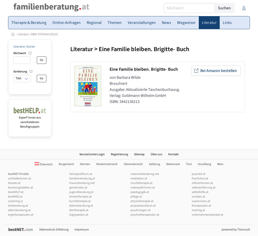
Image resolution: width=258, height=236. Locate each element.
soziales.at (198, 196)
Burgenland (66, 164)
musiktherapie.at (141, 183)
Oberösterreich (133, 164)
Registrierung (119, 154)
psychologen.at (140, 210)
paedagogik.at (140, 192)
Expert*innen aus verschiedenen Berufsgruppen (29, 120)
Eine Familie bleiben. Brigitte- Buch (144, 49)
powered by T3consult (235, 229)
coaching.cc (15, 201)
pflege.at (136, 196)
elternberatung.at (19, 210)
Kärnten (85, 164)
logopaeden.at (78, 215)
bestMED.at (15, 196)
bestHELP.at (15, 192)
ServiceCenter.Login (92, 154)
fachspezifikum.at (80, 174)
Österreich (44, 164)
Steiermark (173, 164)
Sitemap (139, 154)
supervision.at (201, 201)
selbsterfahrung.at (203, 187)
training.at (198, 210)
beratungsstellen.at (20, 187)
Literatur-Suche (24, 47)
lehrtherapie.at (78, 210)
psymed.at (198, 174)
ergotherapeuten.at (20, 215)
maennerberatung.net (145, 174)
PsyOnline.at (200, 178)
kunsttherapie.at (80, 201)
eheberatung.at (18, 206)
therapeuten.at (201, 206)
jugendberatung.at (81, 192)
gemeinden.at (78, 187)
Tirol (189, 164)
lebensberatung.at (81, 206)
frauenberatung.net (82, 183)
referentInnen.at (202, 183)
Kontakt (173, 154)
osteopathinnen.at (143, 187)
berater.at (14, 183)
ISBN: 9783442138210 (44, 34)
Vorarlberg (204, 164)
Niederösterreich (107, 164)
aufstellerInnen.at (19, 178)
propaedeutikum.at (143, 206)
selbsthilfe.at (200, 192)
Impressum (82, 229)
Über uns (156, 154)
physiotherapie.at (142, 201)
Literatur (23, 34)
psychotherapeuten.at (145, 215)
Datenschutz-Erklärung (54, 229)
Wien (220, 164)
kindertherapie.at (80, 196)
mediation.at (139, 178)
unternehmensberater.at (207, 215)
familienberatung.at (82, 178)
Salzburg (154, 164)
